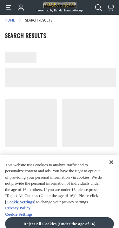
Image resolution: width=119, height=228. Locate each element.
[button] (106, 210)
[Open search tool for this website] (98, 7)
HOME (10, 20)
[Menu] (8, 7)
